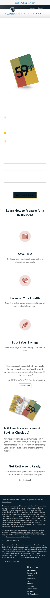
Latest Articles (33, 589)
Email (7, 180)
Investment (32, 573)
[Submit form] (25, 195)
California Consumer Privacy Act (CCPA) (29, 532)
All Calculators (33, 594)
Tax (28, 581)
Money (30, 583)
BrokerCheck (6, 502)
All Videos (31, 591)
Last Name (10, 167)
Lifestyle (30, 586)
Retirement (32, 570)
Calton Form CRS (13, 561)
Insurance (31, 578)
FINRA (4, 549)
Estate (30, 575)
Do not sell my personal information (18, 537)
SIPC (9, 549)
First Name (10, 155)
